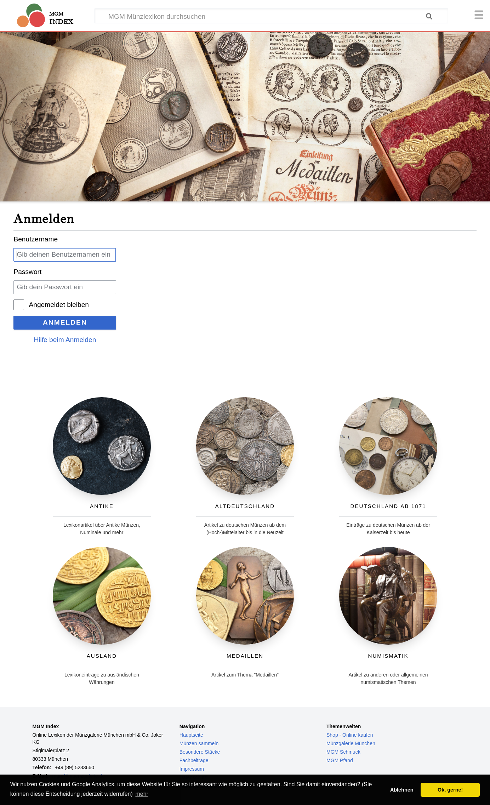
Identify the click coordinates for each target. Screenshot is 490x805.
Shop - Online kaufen (349, 735)
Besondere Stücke (200, 752)
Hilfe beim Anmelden (65, 339)
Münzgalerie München (350, 743)
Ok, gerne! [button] (450, 790)
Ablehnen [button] (402, 790)
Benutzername (35, 239)
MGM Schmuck (343, 752)
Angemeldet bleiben (59, 304)
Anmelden (65, 322)
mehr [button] (141, 794)
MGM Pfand (339, 760)
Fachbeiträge (194, 760)
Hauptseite (191, 735)
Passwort (27, 271)
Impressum (192, 769)
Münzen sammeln (199, 743)
